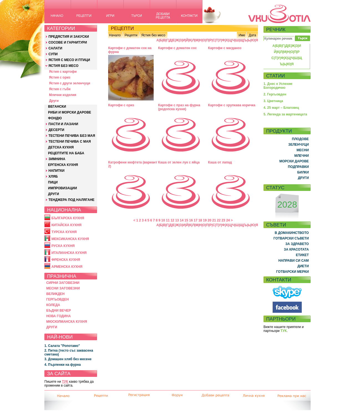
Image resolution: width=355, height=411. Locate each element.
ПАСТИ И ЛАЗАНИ (63, 124)
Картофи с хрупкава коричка (231, 105)
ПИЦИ (53, 182)
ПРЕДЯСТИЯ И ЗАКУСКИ (69, 37)
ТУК (65, 382)
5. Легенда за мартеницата (285, 114)
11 (167, 220)
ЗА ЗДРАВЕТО (297, 244)
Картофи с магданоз (224, 48)
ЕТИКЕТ (302, 255)
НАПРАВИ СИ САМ (293, 261)
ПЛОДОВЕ (300, 139)
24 (228, 220)
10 (163, 220)
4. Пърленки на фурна (62, 365)
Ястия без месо (153, 35)
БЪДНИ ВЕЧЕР (58, 310)
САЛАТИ (55, 48)
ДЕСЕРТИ (56, 130)
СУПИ (53, 54)
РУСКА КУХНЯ (63, 246)
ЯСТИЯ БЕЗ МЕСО (63, 66)
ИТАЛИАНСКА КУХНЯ (69, 253)
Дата (252, 35)
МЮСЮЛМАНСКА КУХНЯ (66, 322)
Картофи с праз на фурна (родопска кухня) (179, 107)
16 (191, 220)
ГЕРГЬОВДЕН (57, 299)
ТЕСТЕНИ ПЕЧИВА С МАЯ (70, 141)
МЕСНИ (302, 150)
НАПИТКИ (57, 171)
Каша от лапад (220, 162)
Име (242, 35)
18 (200, 220)
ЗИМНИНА (57, 159)
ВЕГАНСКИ (57, 107)
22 (218, 220)
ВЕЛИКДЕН (55, 294)
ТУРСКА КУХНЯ (64, 232)
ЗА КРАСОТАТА (296, 249)
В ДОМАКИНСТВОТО (292, 233)
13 (177, 220)
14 (181, 220)
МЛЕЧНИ (301, 156)
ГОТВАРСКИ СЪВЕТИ (291, 238)
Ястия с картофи (63, 72)
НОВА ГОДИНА (58, 316)
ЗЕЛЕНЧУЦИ (298, 145)
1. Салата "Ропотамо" (62, 346)
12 (172, 220)
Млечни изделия (62, 95)
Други (54, 101)
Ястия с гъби (59, 89)
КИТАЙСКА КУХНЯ (66, 225)
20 (209, 220)
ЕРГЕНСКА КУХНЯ (63, 165)
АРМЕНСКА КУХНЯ (66, 267)
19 (205, 220)
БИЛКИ (303, 172)
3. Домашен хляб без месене (68, 359)
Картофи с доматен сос (177, 48)
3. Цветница (273, 101)
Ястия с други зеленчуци (69, 83)
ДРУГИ (53, 194)
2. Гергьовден (274, 94)
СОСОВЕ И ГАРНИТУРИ (68, 42)
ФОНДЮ (55, 118)
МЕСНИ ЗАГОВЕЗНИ (63, 288)
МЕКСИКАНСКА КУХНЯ (70, 239)
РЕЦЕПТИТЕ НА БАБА (66, 153)
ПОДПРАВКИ (298, 167)
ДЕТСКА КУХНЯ (60, 147)
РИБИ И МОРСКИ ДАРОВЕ (69, 112)
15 (186, 220)
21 (214, 220)
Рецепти (131, 35)
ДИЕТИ (303, 266)
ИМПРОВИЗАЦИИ (62, 188)
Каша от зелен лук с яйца (179, 162)
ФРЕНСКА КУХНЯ (65, 260)
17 (195, 220)
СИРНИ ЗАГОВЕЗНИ (63, 283)
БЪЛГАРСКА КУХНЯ (67, 218)
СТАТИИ (275, 76)
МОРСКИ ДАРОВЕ (294, 161)
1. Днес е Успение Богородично (277, 86)
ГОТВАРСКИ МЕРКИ (292, 272)
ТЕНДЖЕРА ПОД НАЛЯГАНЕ (72, 200)
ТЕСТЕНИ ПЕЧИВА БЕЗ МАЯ (72, 136)
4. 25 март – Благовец (281, 108)
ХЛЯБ (53, 176)
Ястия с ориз (59, 77)
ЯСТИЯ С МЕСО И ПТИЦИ (69, 60)
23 (223, 220)
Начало (115, 35)
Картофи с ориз (121, 105)
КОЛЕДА (53, 305)
